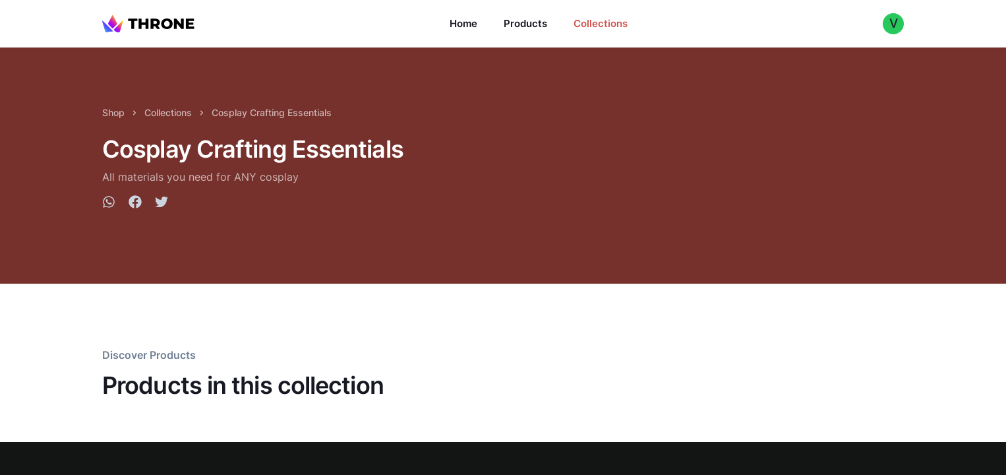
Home (463, 23)
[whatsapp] (108, 203)
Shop (113, 112)
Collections (601, 23)
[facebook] (135, 203)
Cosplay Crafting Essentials (272, 112)
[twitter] (161, 203)
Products (525, 23)
